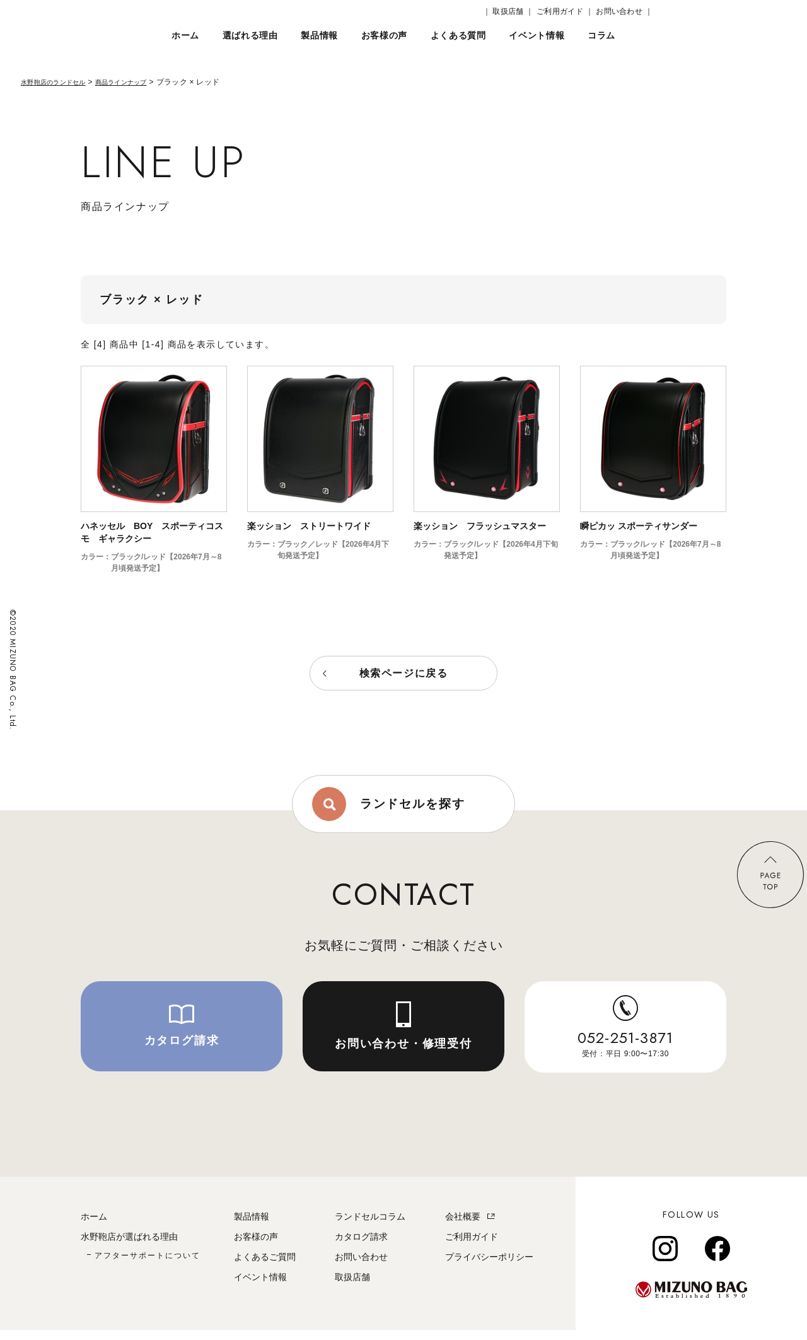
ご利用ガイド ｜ (565, 11)
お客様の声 (256, 1247)
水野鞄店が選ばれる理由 (129, 1247)
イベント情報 (260, 1287)
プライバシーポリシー (489, 1267)
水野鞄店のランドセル (59, 82)
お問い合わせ (361, 1267)
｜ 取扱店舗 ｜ (508, 11)
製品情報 (251, 1226)
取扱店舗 (352, 1287)
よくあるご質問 (265, 1267)
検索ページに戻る (403, 673)
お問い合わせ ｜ (624, 11)
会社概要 (462, 1226)
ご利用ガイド (471, 1247)
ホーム (94, 1226)
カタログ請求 (361, 1247)
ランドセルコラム (370, 1226)
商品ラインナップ (139, 82)
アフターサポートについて (147, 1265)
